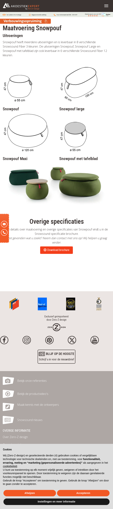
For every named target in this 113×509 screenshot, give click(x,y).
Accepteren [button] (83, 493)
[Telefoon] (4, 232)
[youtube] (94, 340)
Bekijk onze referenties (32, 381)
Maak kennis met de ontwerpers (38, 405)
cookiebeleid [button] (10, 466)
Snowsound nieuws (30, 420)
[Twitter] (72, 340)
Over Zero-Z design (15, 437)
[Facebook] (4, 340)
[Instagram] (27, 340)
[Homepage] (57, 327)
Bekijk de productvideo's (32, 394)
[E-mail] (4, 224)
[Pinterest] (49, 340)
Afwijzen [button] (30, 493)
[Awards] (14, 303)
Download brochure (56, 250)
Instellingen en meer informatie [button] (56, 501)
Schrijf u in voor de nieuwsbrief (56, 356)
